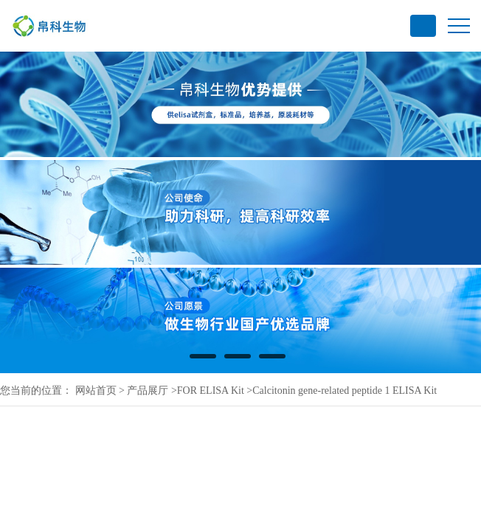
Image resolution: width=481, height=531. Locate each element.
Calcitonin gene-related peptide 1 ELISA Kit (344, 390)
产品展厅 (147, 390)
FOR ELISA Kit (210, 390)
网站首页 (96, 390)
